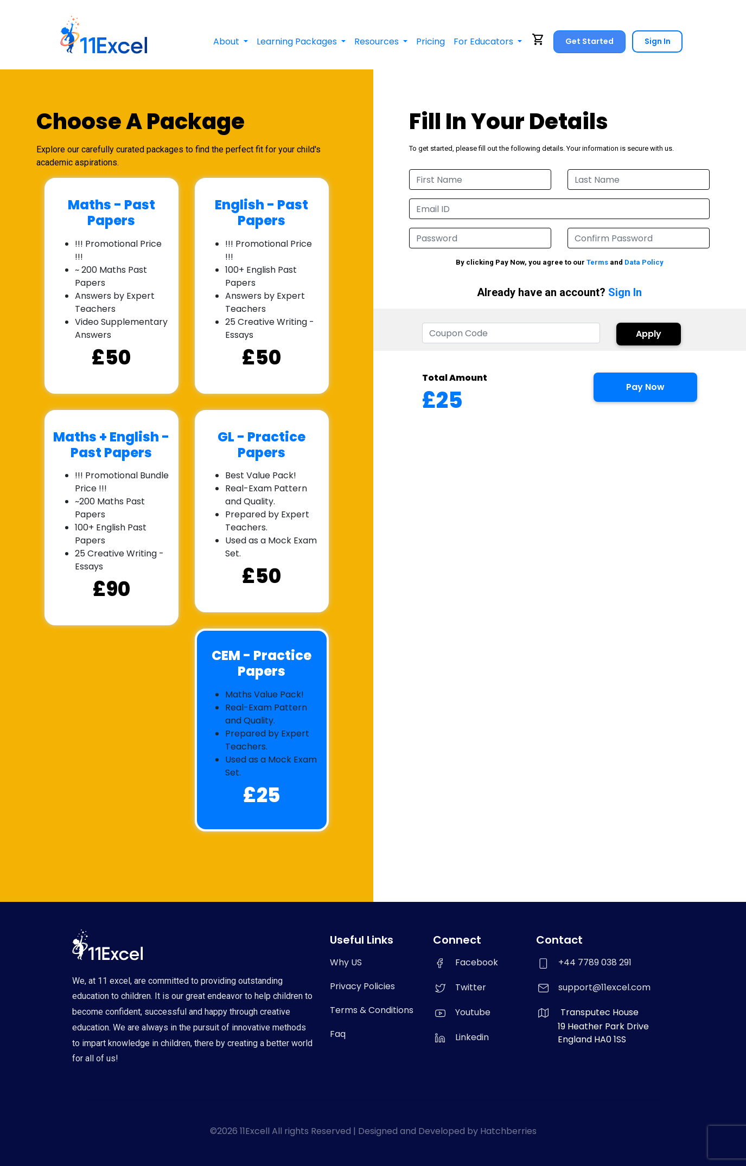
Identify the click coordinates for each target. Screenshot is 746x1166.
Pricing (430, 41)
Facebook (465, 962)
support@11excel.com (604, 987)
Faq (338, 1034)
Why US (346, 962)
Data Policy (644, 262)
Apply (648, 334)
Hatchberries (508, 1131)
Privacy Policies (362, 986)
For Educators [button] (484, 41)
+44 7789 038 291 (595, 962)
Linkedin (461, 1037)
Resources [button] (377, 41)
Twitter (459, 987)
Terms (597, 262)
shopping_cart (538, 39)
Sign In (657, 41)
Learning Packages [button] (297, 41)
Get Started (589, 41)
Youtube (461, 1012)
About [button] (227, 41)
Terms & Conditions (371, 1010)
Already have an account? (559, 292)
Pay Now (645, 387)
